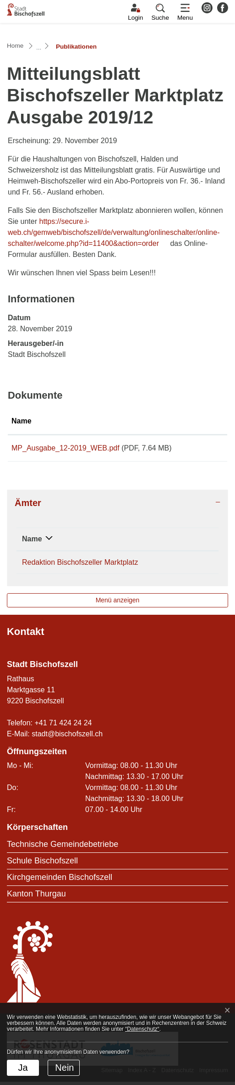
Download (204, 449)
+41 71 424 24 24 (63, 726)
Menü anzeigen (118, 603)
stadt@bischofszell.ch (67, 737)
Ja (22, 1068)
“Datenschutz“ (142, 1029)
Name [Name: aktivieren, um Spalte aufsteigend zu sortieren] (21, 421)
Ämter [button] (28, 506)
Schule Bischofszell (42, 863)
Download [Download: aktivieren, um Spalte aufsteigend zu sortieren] (202, 421)
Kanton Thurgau (36, 896)
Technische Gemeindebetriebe (62, 847)
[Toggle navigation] (185, 12)
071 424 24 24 (186, 565)
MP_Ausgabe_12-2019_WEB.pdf (65, 448)
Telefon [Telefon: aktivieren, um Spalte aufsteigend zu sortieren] (176, 542)
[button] (160, 12)
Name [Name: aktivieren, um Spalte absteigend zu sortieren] (32, 542)
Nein (64, 1068)
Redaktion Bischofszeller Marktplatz (80, 565)
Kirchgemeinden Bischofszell (59, 880)
